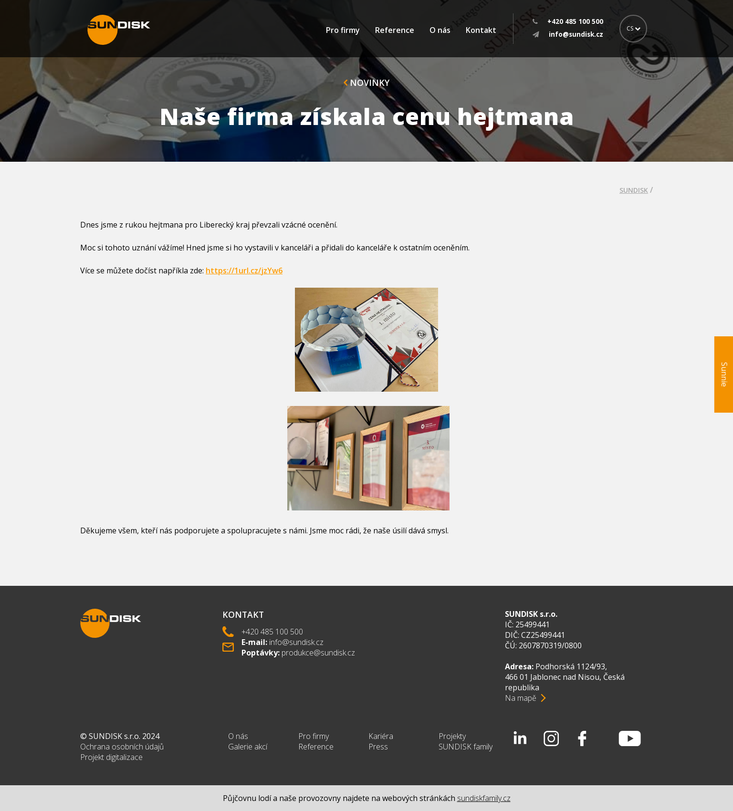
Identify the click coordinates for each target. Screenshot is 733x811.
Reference (394, 30)
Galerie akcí (247, 746)
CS (633, 28)
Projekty (452, 736)
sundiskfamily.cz (484, 798)
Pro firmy (343, 30)
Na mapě (520, 698)
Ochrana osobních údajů (122, 746)
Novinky (366, 82)
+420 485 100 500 (272, 631)
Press (378, 746)
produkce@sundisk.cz (318, 652)
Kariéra (380, 736)
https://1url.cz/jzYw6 (244, 270)
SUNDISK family (465, 746)
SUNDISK (633, 190)
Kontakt (481, 30)
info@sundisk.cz (296, 642)
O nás (439, 30)
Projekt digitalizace (111, 757)
